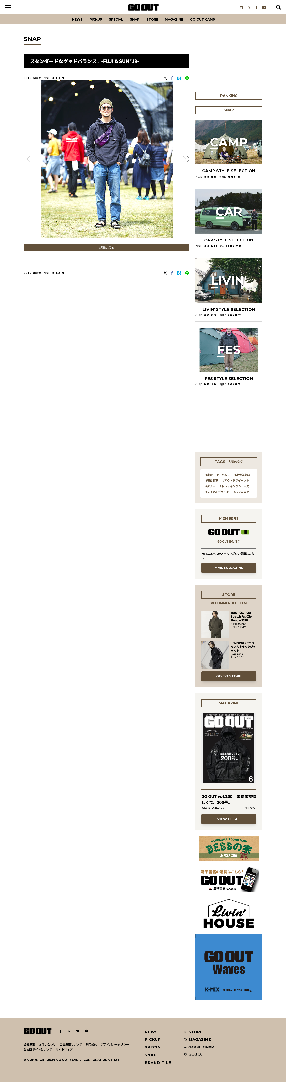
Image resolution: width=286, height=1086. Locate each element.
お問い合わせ (47, 1048)
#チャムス (223, 478)
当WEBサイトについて (38, 1053)
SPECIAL (112, 22)
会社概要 (29, 1048)
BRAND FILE (158, 1066)
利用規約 (91, 1048)
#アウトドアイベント (236, 484)
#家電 (209, 478)
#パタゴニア (241, 495)
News (68, 22)
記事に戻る (107, 251)
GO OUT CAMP (210, 22)
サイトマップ (64, 1053)
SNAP (134, 22)
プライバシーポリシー (115, 1048)
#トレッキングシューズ (234, 490)
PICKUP (89, 22)
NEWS (151, 1035)
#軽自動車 (211, 484)
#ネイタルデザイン (217, 495)
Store (153, 22)
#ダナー (210, 490)
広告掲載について (71, 1048)
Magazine (178, 22)
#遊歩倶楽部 (242, 478)
